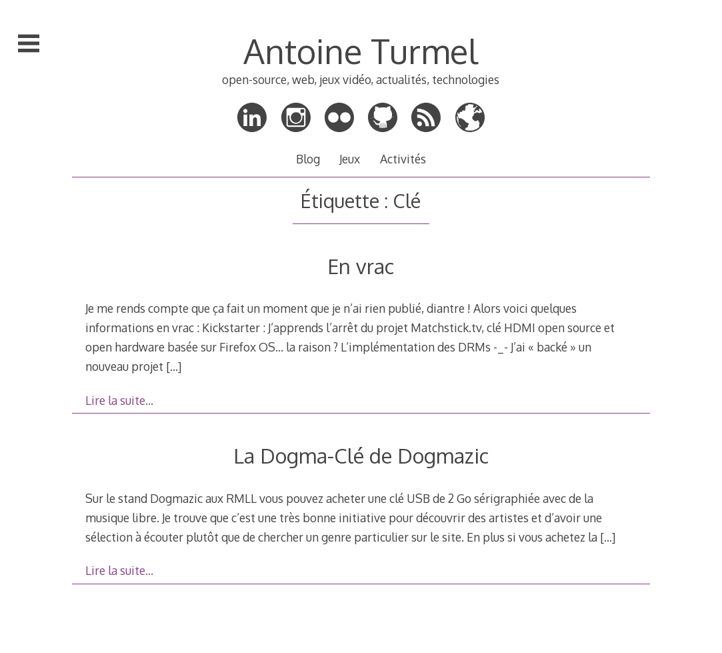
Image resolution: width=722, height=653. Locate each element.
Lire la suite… (119, 400)
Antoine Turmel (360, 50)
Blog (308, 158)
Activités (403, 158)
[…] (173, 366)
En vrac (360, 266)
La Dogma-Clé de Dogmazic (361, 455)
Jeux (349, 158)
